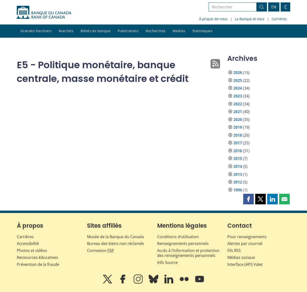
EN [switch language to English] (273, 7)
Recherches (155, 31)
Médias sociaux (241, 257)
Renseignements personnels (183, 243)
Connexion (100, 250)
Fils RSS (234, 250)
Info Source (167, 262)
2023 (237, 96)
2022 (237, 104)
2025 (237, 80)
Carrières (279, 19)
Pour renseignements (247, 236)
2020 (237, 119)
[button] (248, 199)
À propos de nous (213, 19)
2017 (237, 143)
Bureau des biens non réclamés (115, 243)
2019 (237, 127)
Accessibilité (28, 243)
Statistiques (202, 31)
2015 (237, 158)
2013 (237, 174)
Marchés (66, 31)
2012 (237, 182)
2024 (237, 88)
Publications (128, 31)
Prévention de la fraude (38, 264)
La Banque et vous (249, 19)
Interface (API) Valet (245, 264)
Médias (179, 31)
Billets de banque (96, 31)
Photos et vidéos (32, 250)
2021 (237, 111)
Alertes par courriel (244, 243)
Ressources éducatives (37, 257)
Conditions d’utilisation (178, 236)
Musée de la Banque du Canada (115, 236)
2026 (237, 72)
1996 (237, 190)
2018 (237, 135)
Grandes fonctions (36, 31)
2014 (237, 166)
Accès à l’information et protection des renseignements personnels (188, 253)
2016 (237, 150)
